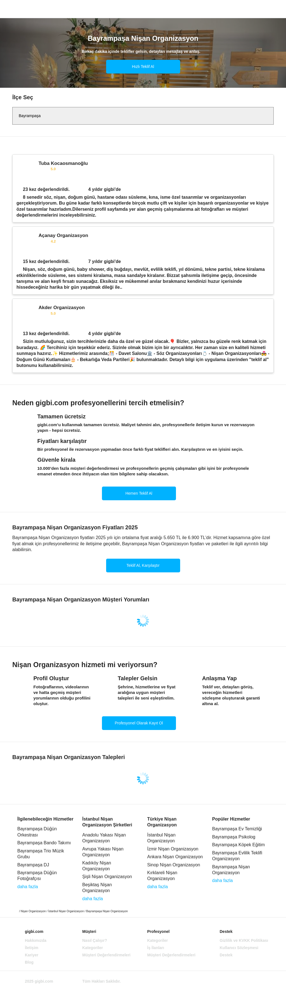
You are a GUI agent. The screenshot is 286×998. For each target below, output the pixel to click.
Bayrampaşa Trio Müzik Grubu (40, 853)
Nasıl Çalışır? (94, 940)
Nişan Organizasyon (33, 911)
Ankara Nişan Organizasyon (175, 856)
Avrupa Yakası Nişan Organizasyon (103, 852)
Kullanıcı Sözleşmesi (239, 947)
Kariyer (31, 955)
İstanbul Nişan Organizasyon (161, 838)
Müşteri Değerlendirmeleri (106, 955)
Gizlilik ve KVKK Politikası (244, 940)
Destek (226, 955)
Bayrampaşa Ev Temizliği (237, 828)
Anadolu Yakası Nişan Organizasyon (104, 838)
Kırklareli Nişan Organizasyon (162, 875)
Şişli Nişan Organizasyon (107, 876)
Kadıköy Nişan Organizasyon (96, 865)
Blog (29, 962)
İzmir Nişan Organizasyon (172, 849)
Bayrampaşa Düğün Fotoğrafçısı (37, 875)
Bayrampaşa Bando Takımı (44, 842)
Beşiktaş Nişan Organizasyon (97, 887)
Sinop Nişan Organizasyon (173, 864)
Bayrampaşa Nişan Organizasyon (231, 869)
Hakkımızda (35, 940)
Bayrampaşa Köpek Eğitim (238, 844)
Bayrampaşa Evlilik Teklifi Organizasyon (237, 855)
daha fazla (27, 886)
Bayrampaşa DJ (33, 864)
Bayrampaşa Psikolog (234, 837)
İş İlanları (155, 947)
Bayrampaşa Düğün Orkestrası (37, 831)
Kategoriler (92, 947)
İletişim (31, 947)
